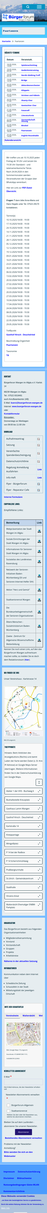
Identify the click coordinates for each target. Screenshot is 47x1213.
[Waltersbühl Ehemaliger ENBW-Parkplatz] (23, 906)
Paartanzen (12, 345)
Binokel (24, 125)
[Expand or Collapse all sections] (39, 782)
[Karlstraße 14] (23, 826)
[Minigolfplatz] (23, 843)
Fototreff (25, 110)
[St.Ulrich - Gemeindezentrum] (23, 878)
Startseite (6, 41)
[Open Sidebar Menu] (39, 6)
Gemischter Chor (28, 105)
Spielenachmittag (29, 65)
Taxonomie (11, 351)
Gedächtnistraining (30, 70)
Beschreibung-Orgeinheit (18, 341)
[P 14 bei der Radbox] (23, 852)
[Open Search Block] (27, 6)
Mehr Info (5, 1208)
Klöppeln (25, 90)
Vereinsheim (12, 1015)
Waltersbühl (29, 1015)
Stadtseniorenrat (19, 1110)
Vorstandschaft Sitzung (28, 120)
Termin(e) (10, 215)
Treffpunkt (11, 330)
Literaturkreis (27, 115)
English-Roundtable (30, 135)
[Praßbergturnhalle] (23, 869)
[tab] (12, 1015)
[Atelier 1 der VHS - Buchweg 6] (23, 791)
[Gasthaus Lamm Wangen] (23, 808)
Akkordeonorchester (30, 85)
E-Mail (7, 1076)
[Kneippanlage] (23, 834)
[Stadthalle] (23, 887)
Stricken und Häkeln (30, 95)
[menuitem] (9, 1171)
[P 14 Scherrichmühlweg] (23, 861)
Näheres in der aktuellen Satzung (20, 961)
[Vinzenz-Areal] (23, 896)
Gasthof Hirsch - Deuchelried (20, 334)
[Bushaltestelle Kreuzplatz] (23, 799)
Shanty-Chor (26, 100)
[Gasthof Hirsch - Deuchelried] (23, 817)
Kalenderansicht (13, 140)
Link (39, 469)
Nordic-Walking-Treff (30, 75)
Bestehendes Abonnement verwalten (23, 1138)
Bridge (24, 80)
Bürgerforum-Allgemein (22, 1105)
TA (7, 355)
